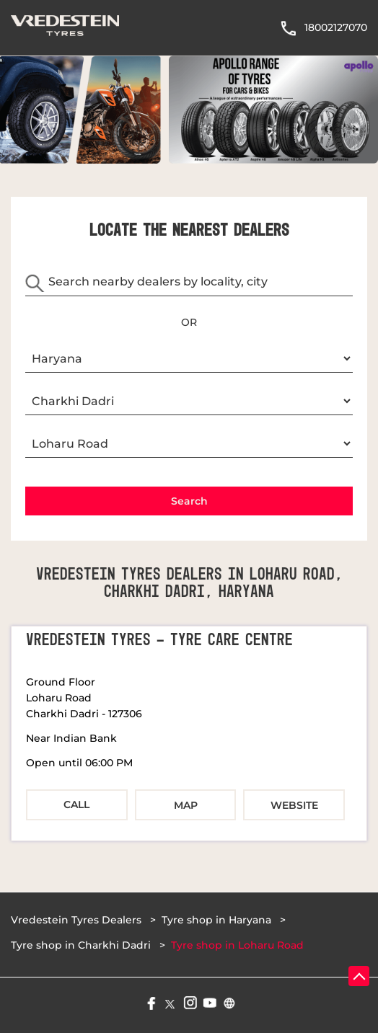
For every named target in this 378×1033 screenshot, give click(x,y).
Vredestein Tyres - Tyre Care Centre (159, 640)
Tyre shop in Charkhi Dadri (81, 945)
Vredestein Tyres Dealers (77, 919)
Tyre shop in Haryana (216, 919)
